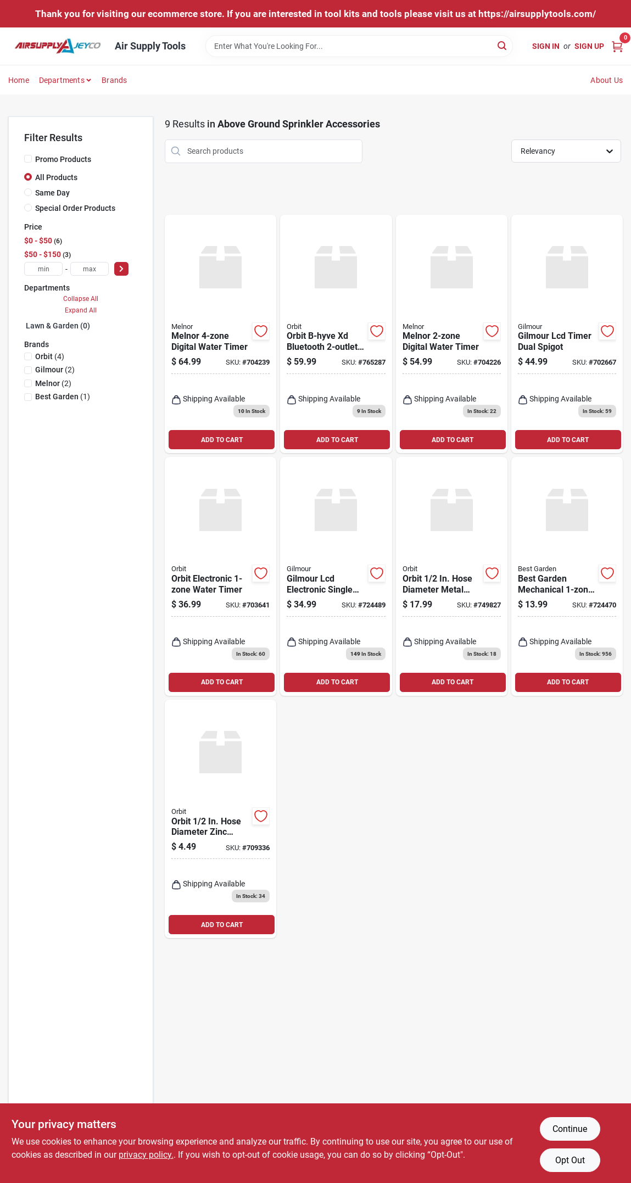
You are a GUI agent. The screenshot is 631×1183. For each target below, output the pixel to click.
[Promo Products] (28, 159)
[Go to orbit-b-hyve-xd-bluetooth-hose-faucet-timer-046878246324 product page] (336, 334)
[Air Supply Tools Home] (57, 46)
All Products (56, 177)
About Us (606, 80)
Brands (114, 80)
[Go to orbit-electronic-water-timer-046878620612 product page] (220, 576)
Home (18, 80)
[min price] (43, 269)
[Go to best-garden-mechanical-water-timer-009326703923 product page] (567, 576)
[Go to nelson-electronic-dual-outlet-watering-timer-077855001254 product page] (567, 334)
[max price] (89, 269)
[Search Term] (359, 46)
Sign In (546, 46)
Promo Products (63, 159)
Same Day (52, 193)
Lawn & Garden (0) (58, 325)
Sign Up (589, 46)
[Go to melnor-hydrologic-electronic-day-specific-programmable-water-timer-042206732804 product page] (220, 334)
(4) (49, 356)
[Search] (503, 45)
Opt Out (570, 1160)
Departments (62, 80)
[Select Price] (121, 269)
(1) (62, 396)
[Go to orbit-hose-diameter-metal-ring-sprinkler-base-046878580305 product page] (451, 576)
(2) (55, 369)
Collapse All (80, 299)
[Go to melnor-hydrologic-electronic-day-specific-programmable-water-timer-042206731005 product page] (451, 334)
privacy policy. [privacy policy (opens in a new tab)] (146, 1154)
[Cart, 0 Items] (617, 46)
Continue (569, 1129)
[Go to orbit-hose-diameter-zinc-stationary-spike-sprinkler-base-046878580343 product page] (220, 819)
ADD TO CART (222, 440)
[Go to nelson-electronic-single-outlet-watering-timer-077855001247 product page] (336, 576)
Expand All (81, 310)
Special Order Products (75, 208)
